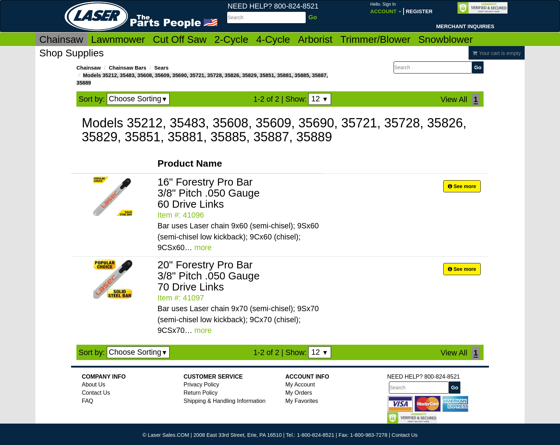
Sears (161, 68)
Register (419, 11)
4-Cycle (273, 39)
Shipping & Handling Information (224, 401)
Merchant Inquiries (465, 26)
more (203, 247)
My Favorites (301, 401)
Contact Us (96, 393)
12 (319, 99)
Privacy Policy (201, 384)
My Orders (298, 393)
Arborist (315, 39)
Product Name (190, 163)
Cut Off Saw (179, 39)
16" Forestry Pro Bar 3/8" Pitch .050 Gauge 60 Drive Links (209, 193)
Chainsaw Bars (127, 68)
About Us (93, 384)
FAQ (87, 401)
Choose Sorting (138, 99)
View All (454, 99)
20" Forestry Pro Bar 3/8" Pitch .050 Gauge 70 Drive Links (209, 276)
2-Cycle (231, 39)
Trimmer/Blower (375, 39)
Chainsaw (61, 39)
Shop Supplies (71, 53)
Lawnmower (118, 39)
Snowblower (445, 39)
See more (462, 186)
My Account (300, 384)
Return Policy (201, 393)
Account (385, 8)
